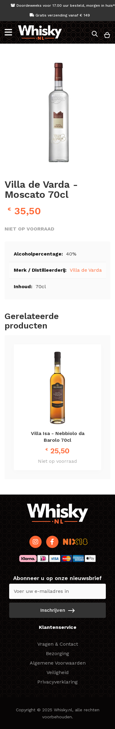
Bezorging (57, 653)
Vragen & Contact (57, 644)
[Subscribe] (57, 610)
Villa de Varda (86, 270)
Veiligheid (57, 672)
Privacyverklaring (57, 682)
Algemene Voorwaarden (58, 663)
